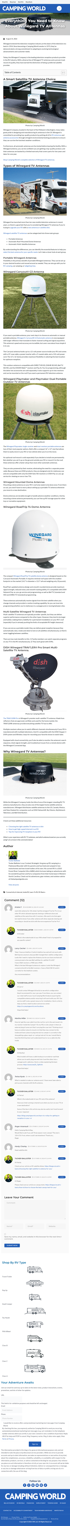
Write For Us (58, 1510)
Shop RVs (5, 2)
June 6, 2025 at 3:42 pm (35, 948)
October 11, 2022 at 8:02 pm (38, 1146)
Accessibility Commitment (23, 1510)
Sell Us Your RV (9, 1503)
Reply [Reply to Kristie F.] (62, 907)
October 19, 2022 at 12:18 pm (42, 1177)
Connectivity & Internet (14, 892)
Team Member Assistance (43, 1510)
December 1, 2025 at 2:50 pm (44, 930)
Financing (30, 1503)
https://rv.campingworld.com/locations (30, 1006)
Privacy (11, 1439)
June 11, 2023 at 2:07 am (34, 1076)
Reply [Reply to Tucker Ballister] (62, 929)
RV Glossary (4, 1517)
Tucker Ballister (14, 860)
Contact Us (7, 1510)
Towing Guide (53, 1503)
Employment (40, 1503)
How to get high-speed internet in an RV (24, 829)
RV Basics (42, 892)
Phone (3, 1414)
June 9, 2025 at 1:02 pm (43, 982)
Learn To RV (34, 892)
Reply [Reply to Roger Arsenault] (62, 1126)
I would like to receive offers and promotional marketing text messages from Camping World (34, 1424)
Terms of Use (54, 1519)
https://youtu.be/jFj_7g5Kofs (33, 1065)
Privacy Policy (16, 1517)
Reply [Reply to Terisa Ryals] (62, 1076)
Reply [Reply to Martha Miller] (62, 1018)
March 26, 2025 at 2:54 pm (44, 1049)
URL (2, 1395)
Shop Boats (29, 2)
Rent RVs (20, 2)
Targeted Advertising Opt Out (39, 1519)
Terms (4, 1439)
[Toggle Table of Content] (61, 73)
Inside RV (26, 892)
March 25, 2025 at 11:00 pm (36, 1018)
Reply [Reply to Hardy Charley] (62, 1146)
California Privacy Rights (30, 1517)
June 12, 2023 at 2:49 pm (43, 1091)
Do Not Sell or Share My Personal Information (14, 1519)
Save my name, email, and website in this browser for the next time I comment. (33, 1238)
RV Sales (63, 1503)
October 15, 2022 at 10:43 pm (40, 1126)
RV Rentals (20, 1503)
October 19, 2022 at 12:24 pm (42, 1158)
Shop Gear (13, 2)
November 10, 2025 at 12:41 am (34, 907)
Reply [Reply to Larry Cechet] (62, 948)
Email (3, 1406)
